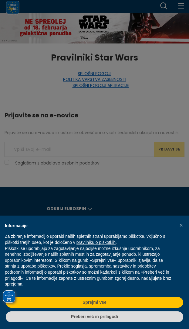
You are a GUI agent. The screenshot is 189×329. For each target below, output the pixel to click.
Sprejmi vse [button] (94, 302)
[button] (181, 225)
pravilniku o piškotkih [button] (96, 242)
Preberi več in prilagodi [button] (94, 316)
